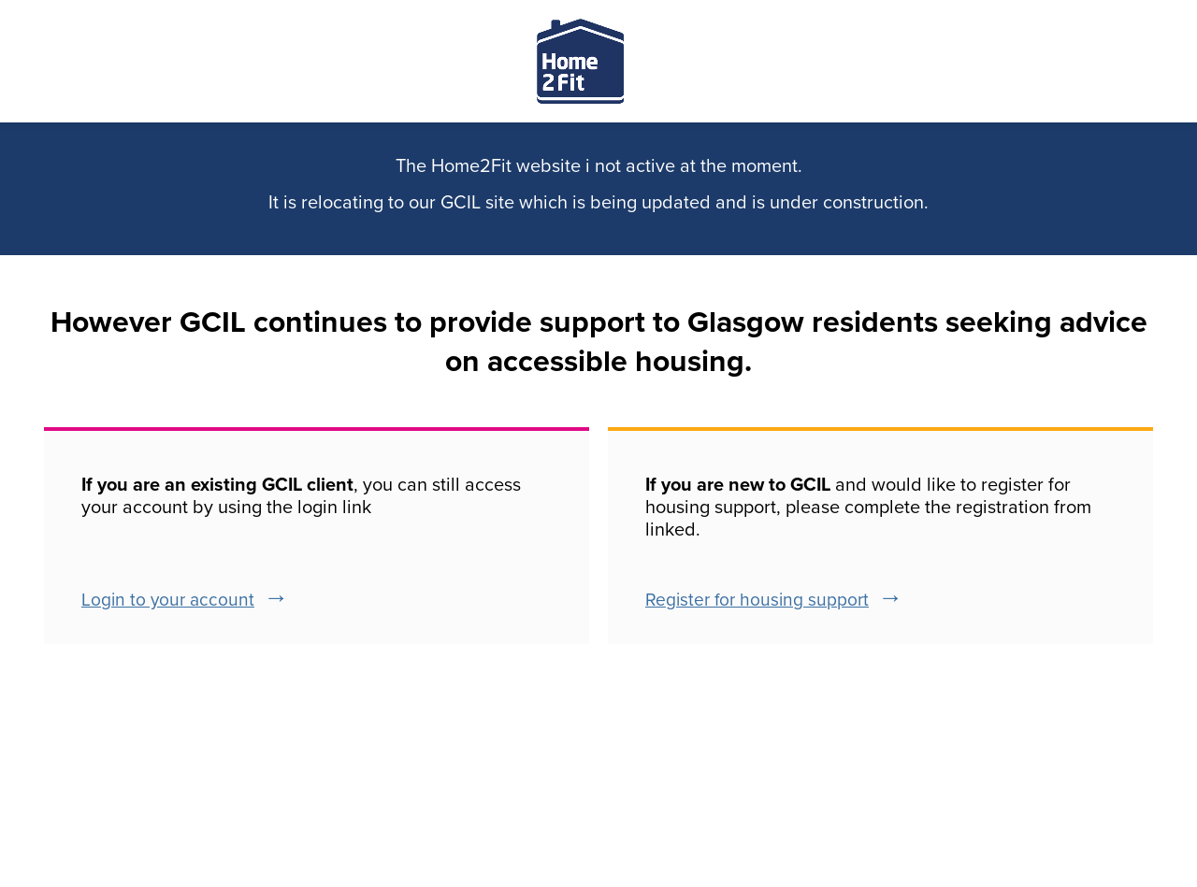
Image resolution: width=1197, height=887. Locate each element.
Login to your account (167, 599)
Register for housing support (757, 599)
